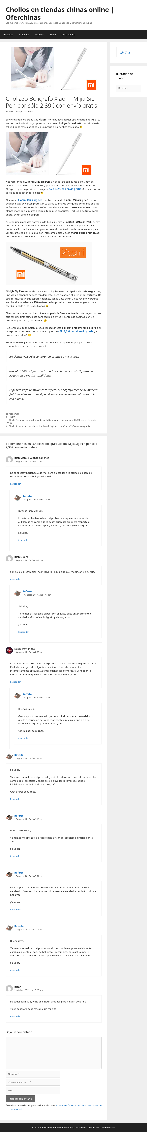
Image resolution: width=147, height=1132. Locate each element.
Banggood (24, 34)
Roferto (27, 496)
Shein (53, 34)
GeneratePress (107, 1127)
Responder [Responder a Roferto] (23, 540)
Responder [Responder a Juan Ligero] (15, 579)
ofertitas (125, 52)
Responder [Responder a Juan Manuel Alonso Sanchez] (15, 483)
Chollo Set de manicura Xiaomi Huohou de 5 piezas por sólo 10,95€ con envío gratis (49, 426)
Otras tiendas (68, 34)
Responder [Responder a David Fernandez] (15, 681)
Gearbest (39, 34)
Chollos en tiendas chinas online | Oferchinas (60, 13)
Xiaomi (12, 416)
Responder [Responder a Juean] (15, 1016)
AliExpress (8, 34)
